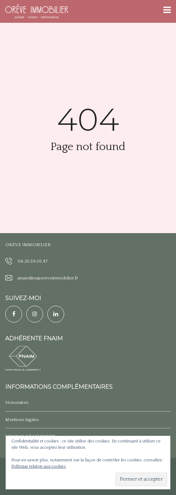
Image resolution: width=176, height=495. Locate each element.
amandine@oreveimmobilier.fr (48, 278)
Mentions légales (22, 419)
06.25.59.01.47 (33, 261)
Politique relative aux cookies (38, 466)
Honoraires (16, 402)
